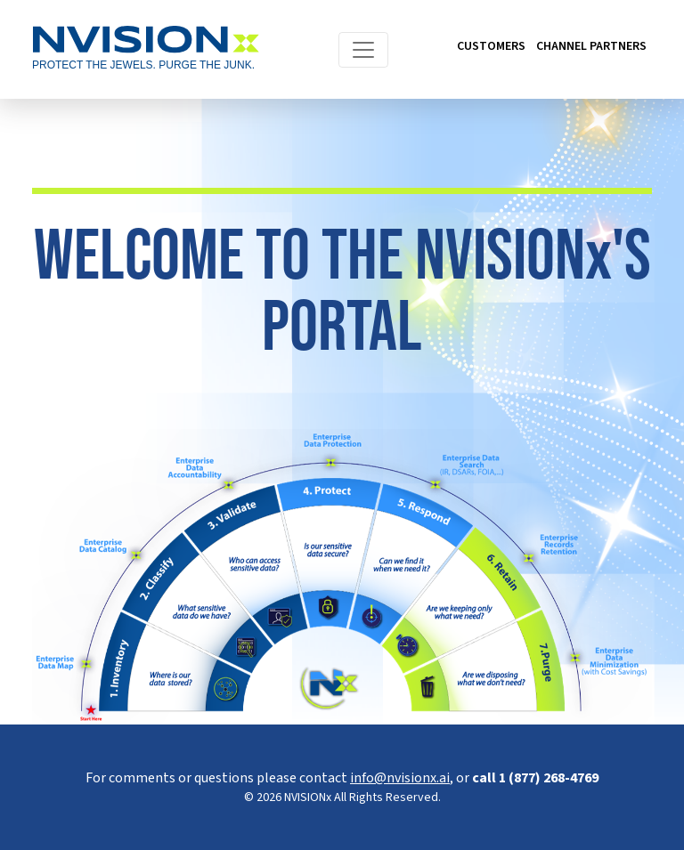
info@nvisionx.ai (400, 778)
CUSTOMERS (491, 46)
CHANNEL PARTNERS (591, 46)
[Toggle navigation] (363, 50)
